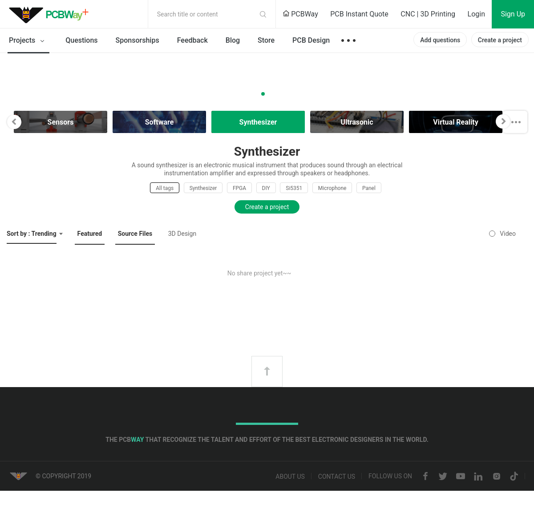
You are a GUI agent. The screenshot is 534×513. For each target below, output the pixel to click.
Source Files (135, 233)
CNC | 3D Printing (427, 14)
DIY (266, 188)
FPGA (239, 188)
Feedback (192, 40)
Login (476, 14)
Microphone (332, 188)
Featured (89, 233)
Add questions (440, 40)
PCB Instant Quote (359, 14)
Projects (28, 41)
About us (290, 476)
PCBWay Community (51, 14)
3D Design (182, 233)
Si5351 (294, 188)
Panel (369, 188)
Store (266, 40)
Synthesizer (203, 188)
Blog (233, 40)
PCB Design (311, 40)
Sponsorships (137, 40)
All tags (165, 188)
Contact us (336, 476)
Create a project (500, 40)
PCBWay (300, 14)
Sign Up (513, 14)
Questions (81, 40)
